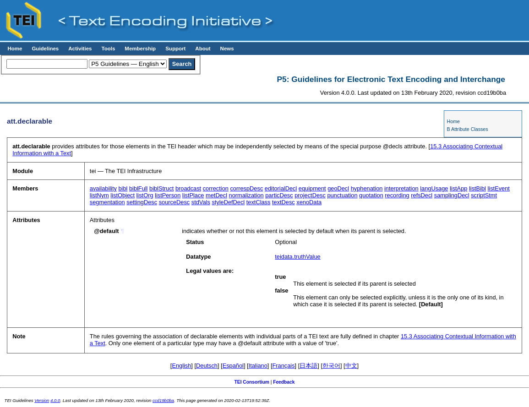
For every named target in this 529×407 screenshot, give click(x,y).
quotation (371, 195)
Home (14, 48)
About (202, 48)
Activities (80, 48)
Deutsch (207, 365)
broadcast (188, 188)
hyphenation (367, 188)
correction (216, 188)
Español (233, 365)
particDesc (279, 195)
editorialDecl (281, 188)
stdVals (200, 202)
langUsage (434, 188)
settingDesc (141, 202)
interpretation (401, 188)
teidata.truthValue (297, 256)
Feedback (283, 382)
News (227, 48)
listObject (122, 195)
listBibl (477, 188)
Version (41, 400)
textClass (258, 202)
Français (284, 365)
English (181, 365)
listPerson (167, 195)
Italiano (258, 365)
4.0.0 (55, 400)
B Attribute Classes (467, 129)
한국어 (331, 365)
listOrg (144, 195)
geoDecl (338, 188)
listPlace (193, 195)
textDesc (283, 202)
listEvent (499, 188)
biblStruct (161, 188)
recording (397, 195)
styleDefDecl (228, 202)
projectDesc (310, 195)
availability (103, 188)
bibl (122, 188)
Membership (140, 48)
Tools (108, 48)
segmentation (107, 202)
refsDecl (421, 195)
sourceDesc (174, 202)
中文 (351, 365)
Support (175, 48)
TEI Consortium (252, 382)
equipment (312, 188)
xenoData (309, 202)
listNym (99, 195)
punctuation (342, 195)
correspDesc (246, 188)
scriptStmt (484, 195)
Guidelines (45, 48)
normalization (246, 195)
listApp (458, 188)
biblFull (138, 188)
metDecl (216, 195)
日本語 (308, 365)
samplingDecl (451, 195)
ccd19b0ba (163, 400)
